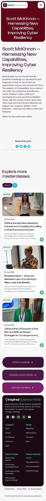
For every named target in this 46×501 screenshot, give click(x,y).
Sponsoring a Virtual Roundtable (12, 472)
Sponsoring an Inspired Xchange (11, 479)
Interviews (29, 437)
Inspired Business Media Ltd (32, 496)
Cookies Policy (10, 489)
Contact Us (9, 441)
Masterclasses (31, 433)
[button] (41, 5)
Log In (7, 446)
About (7, 428)
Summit (28, 458)
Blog (27, 441)
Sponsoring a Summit (9, 459)
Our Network (9, 437)
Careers (8, 433)
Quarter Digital (36, 489)
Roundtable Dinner (32, 462)
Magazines (29, 428)
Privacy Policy (22, 489)
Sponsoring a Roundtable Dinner (12, 465)
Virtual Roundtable (32, 466)
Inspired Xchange (32, 471)
